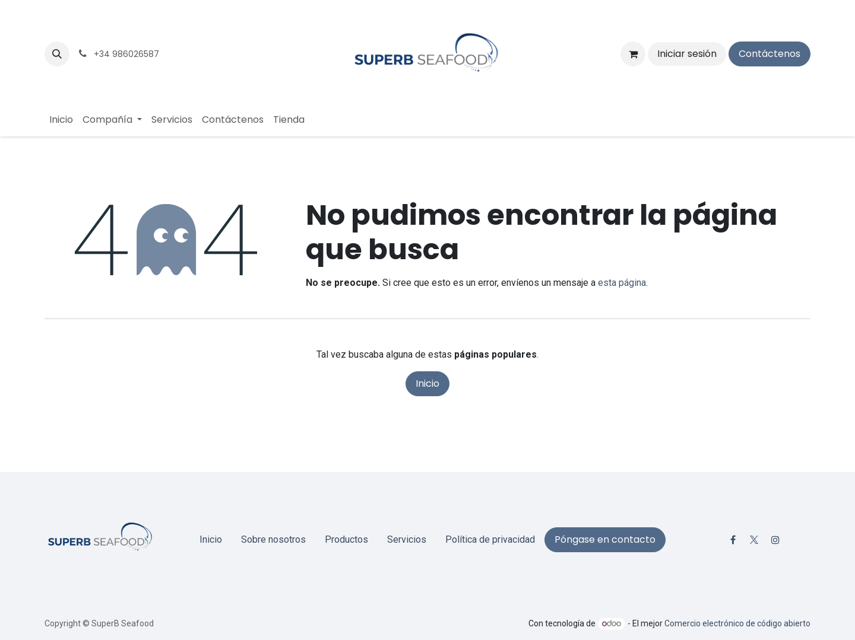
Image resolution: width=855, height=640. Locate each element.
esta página (622, 282)
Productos (346, 539)
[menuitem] (61, 120)
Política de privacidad (490, 539)
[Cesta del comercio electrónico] (632, 54)
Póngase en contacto (605, 539)
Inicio (427, 383)
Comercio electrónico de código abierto (737, 623)
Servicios (406, 539)
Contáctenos (769, 54)
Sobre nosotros (273, 539)
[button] (57, 54)
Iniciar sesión (687, 54)
